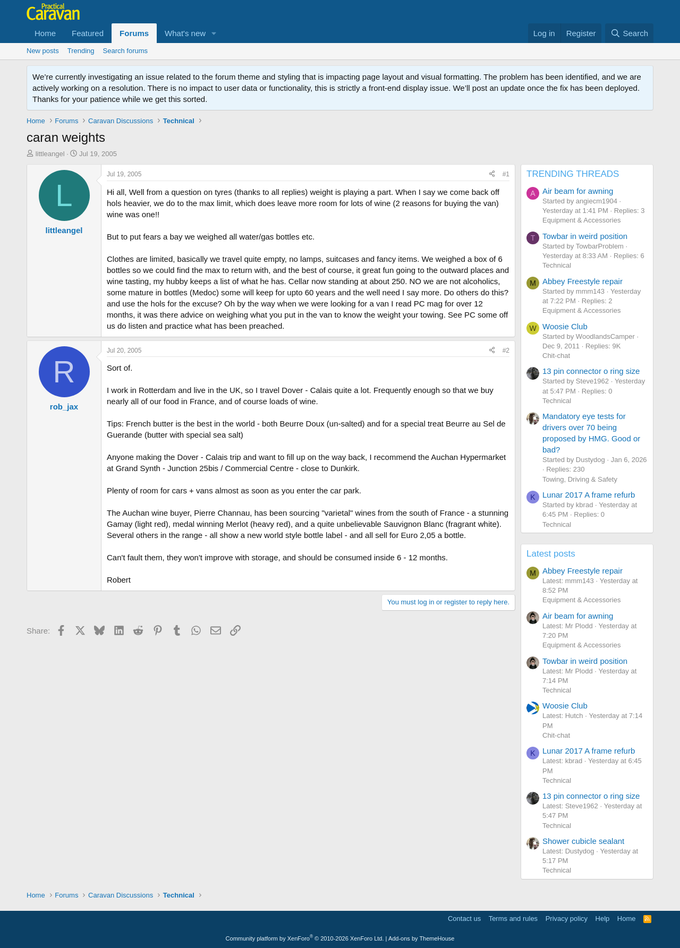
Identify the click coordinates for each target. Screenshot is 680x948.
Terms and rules (513, 919)
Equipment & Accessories (581, 220)
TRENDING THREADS (572, 174)
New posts (43, 51)
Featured (88, 33)
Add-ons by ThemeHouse (421, 938)
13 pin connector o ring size (591, 370)
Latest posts (550, 554)
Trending (81, 51)
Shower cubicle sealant (583, 840)
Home (45, 33)
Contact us (464, 919)
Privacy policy (567, 919)
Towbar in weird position (584, 236)
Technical (556, 265)
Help (603, 919)
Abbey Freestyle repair (582, 281)
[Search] (629, 33)
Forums (134, 33)
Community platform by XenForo (305, 938)
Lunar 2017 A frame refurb (588, 494)
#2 (506, 350)
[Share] (492, 174)
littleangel (50, 154)
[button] (214, 33)
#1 (506, 174)
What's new (185, 33)
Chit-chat (556, 356)
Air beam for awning (577, 190)
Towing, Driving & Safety (579, 479)
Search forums (125, 51)
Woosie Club (565, 326)
